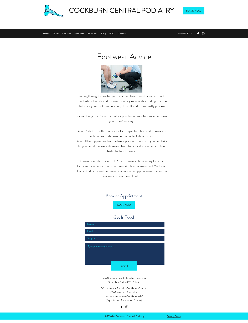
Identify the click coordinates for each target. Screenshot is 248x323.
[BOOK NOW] (193, 10)
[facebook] (198, 33)
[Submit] (124, 266)
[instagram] (203, 33)
